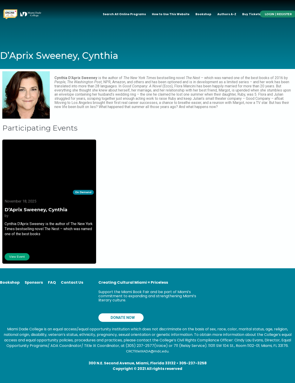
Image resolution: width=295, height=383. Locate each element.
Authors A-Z (226, 14)
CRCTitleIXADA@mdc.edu (147, 351)
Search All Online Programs (124, 14)
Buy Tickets (251, 14)
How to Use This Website (170, 14)
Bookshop (203, 14)
